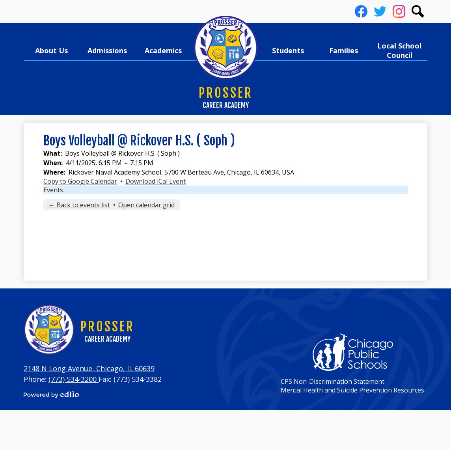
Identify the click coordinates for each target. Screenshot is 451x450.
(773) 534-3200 (73, 379)
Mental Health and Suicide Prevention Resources (352, 390)
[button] (52, 50)
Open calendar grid (146, 205)
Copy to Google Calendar (80, 181)
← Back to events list (79, 205)
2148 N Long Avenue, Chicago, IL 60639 (89, 368)
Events (53, 190)
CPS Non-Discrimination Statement (332, 381)
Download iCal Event (155, 181)
